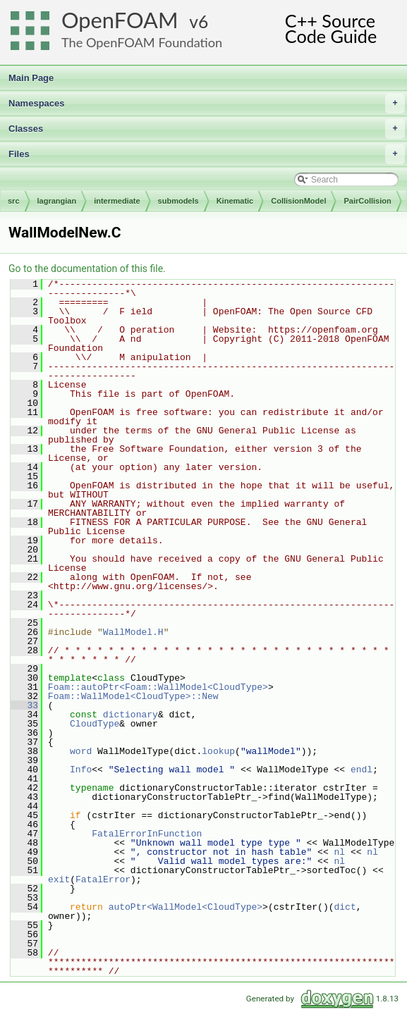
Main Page (31, 78)
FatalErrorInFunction (147, 833)
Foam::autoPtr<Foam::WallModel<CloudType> (158, 687)
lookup (218, 751)
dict (345, 907)
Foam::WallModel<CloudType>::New (133, 696)
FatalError (102, 879)
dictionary (130, 714)
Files (206, 154)
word (81, 751)
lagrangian (57, 201)
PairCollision (367, 201)
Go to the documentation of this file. (87, 268)
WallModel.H (133, 632)
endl (361, 769)
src (14, 201)
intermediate (117, 201)
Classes (206, 129)
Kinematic (235, 201)
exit (59, 879)
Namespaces (206, 103)
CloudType (94, 723)
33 (24, 705)
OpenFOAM (119, 20)
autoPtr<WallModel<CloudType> (185, 907)
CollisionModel (298, 201)
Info (81, 769)
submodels (178, 201)
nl (339, 852)
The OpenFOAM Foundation (141, 42)
